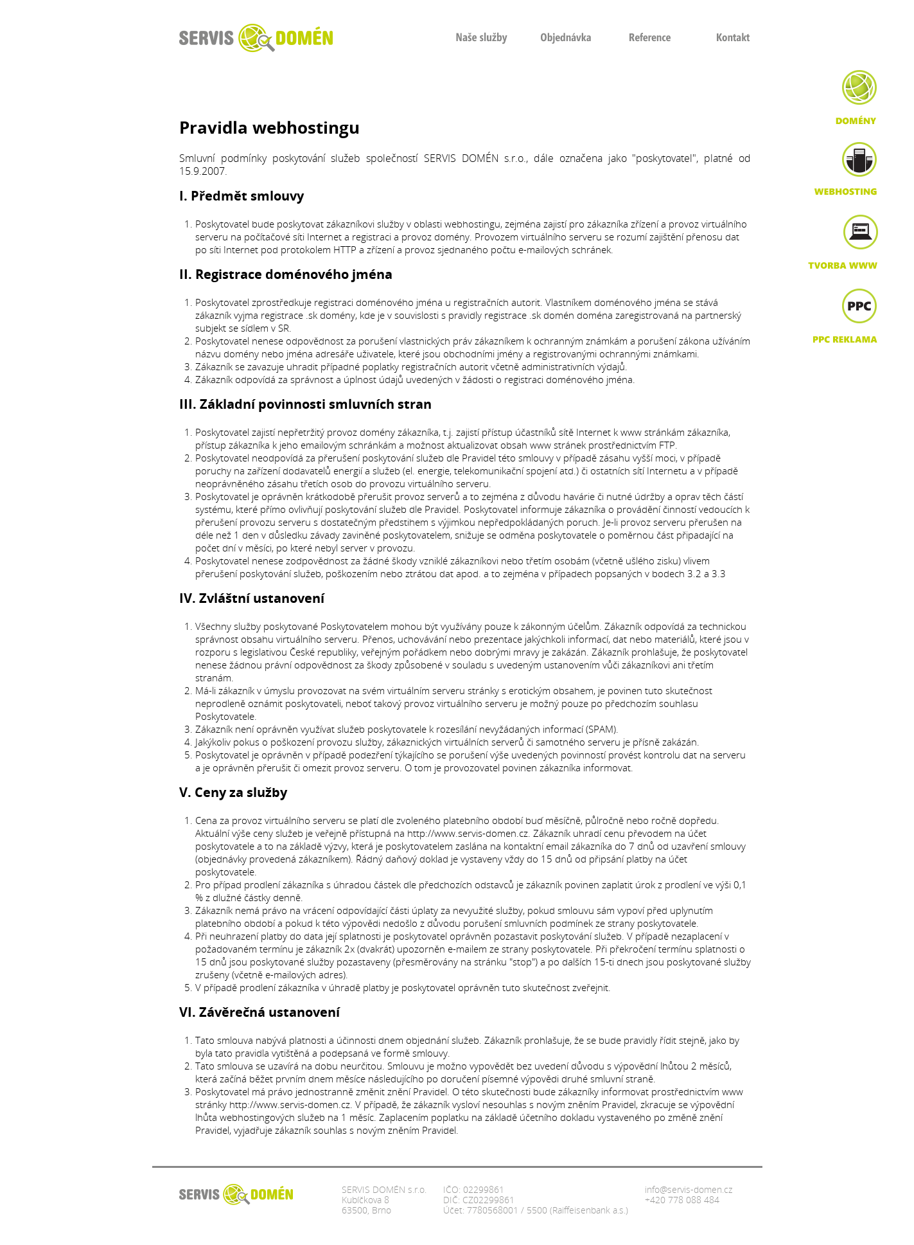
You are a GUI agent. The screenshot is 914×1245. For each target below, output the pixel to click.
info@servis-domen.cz (688, 1189)
